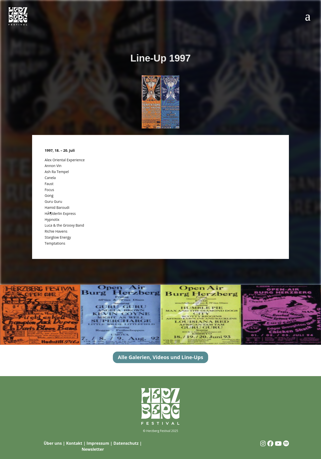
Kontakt (74, 443)
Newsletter (93, 449)
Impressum (98, 443)
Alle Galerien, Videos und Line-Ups (160, 357)
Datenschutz (125, 443)
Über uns (53, 443)
